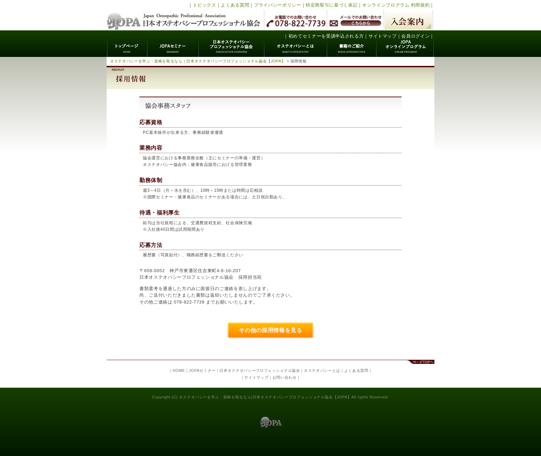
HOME (179, 370)
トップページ (127, 43)
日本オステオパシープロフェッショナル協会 (184, 15)
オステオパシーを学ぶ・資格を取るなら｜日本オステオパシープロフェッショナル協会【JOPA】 (197, 61)
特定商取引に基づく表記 (331, 5)
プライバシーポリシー (277, 5)
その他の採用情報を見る (270, 330)
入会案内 (408, 20)
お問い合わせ (285, 377)
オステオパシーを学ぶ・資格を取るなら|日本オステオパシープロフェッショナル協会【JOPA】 (265, 397)
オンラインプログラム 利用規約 (396, 5)
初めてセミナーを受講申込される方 (326, 36)
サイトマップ (382, 36)
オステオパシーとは (295, 43)
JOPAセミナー (173, 43)
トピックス (204, 5)
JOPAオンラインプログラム (405, 43)
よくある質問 (235, 5)
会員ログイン (415, 36)
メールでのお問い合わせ (355, 20)
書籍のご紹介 (351, 43)
